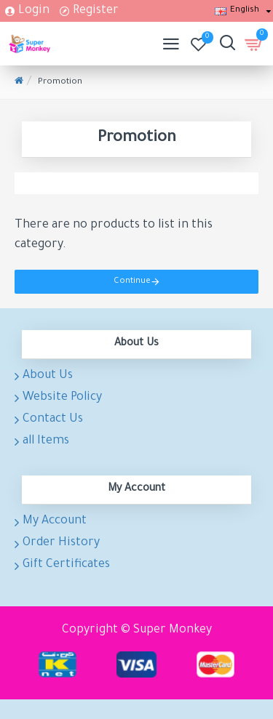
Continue (132, 281)
